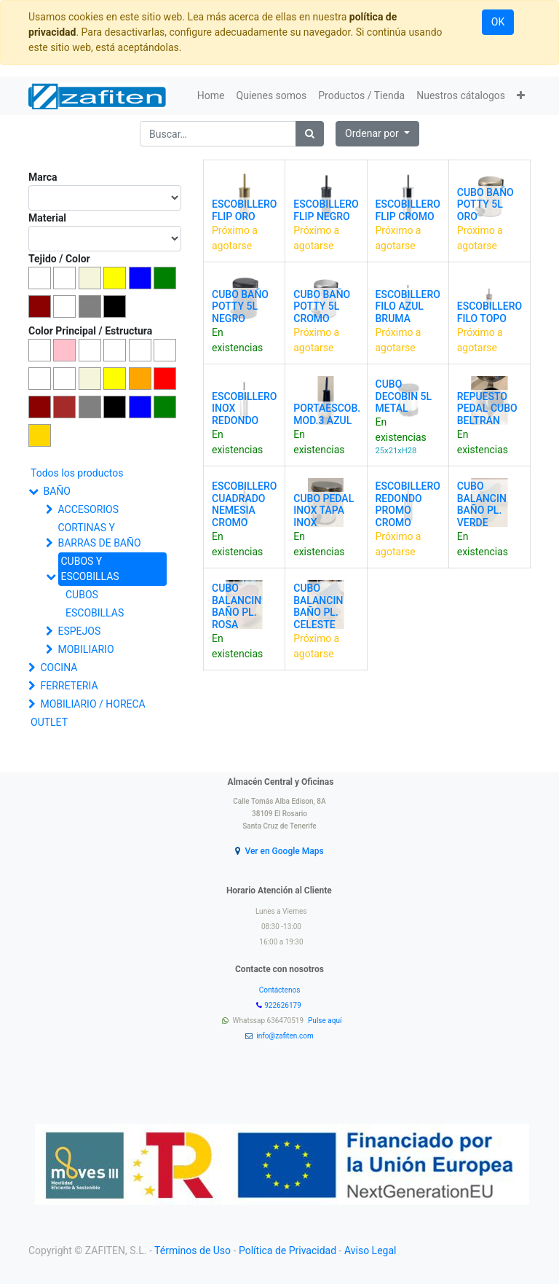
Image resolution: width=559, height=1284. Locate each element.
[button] (521, 95)
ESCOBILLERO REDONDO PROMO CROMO (408, 504)
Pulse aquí (326, 1021)
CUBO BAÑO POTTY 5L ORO (485, 205)
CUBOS (82, 594)
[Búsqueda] (310, 133)
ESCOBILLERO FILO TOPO (489, 312)
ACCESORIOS (88, 509)
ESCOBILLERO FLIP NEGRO (325, 210)
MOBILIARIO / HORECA (92, 704)
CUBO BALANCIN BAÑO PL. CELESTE (318, 606)
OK (497, 22)
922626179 (283, 1005)
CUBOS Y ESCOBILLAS (89, 568)
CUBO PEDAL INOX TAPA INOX (323, 511)
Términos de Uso (192, 1250)
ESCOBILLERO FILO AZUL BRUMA (408, 307)
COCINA (58, 667)
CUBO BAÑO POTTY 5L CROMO (321, 307)
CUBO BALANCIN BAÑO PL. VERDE (482, 504)
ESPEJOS (79, 631)
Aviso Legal (370, 1250)
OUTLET (49, 722)
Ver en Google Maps (284, 851)
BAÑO (56, 491)
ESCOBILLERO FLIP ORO (244, 210)
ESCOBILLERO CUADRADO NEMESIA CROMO (244, 504)
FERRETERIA (69, 686)
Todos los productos (77, 473)
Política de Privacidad (287, 1250)
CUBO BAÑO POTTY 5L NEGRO (240, 307)
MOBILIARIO (86, 649)
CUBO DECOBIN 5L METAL (404, 396)
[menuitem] (211, 95)
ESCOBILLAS (95, 613)
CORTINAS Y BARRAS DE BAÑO (99, 535)
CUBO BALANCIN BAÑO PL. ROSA (236, 606)
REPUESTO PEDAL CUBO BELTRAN (487, 409)
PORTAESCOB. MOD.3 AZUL (326, 414)
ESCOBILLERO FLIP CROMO (408, 210)
